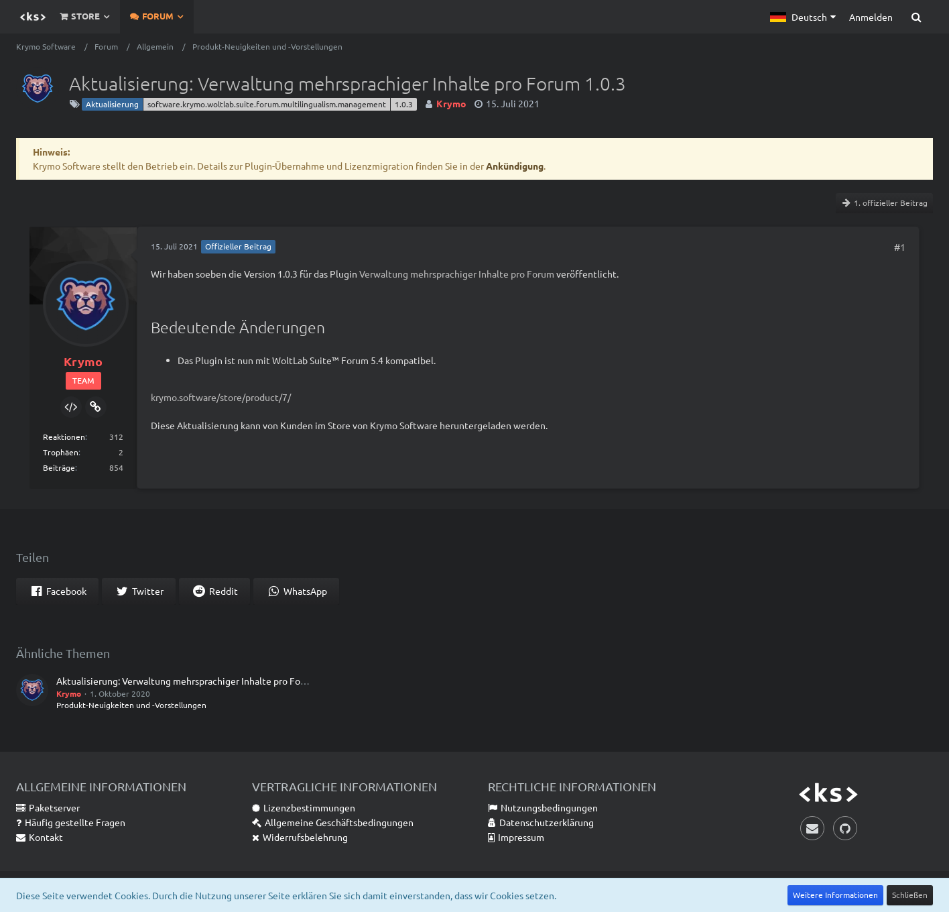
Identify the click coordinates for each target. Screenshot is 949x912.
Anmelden (871, 17)
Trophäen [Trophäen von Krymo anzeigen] (60, 452)
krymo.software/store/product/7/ (221, 397)
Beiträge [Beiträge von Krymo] (59, 467)
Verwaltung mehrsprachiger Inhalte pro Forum (456, 274)
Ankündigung (515, 166)
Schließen (910, 894)
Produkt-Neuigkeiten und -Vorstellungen (131, 704)
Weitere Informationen (835, 894)
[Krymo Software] (33, 17)
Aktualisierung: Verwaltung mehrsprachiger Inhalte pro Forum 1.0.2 (197, 681)
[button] (802, 17)
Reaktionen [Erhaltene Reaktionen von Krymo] (64, 436)
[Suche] (916, 17)
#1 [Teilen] (899, 247)
